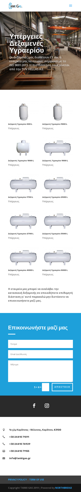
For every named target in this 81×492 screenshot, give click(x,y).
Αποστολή (62, 387)
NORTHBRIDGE (63, 487)
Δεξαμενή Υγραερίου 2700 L (21, 234)
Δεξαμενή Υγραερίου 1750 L (20, 197)
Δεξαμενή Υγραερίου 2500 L (55, 197)
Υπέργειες (13, 128)
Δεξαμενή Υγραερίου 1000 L (54, 124)
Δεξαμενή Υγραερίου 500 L (20, 124)
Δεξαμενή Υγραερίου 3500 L (55, 234)
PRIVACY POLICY (17, 479)
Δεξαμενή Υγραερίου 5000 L (55, 270)
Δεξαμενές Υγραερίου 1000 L (21, 161)
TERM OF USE (36, 479)
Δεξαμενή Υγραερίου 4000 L (21, 270)
